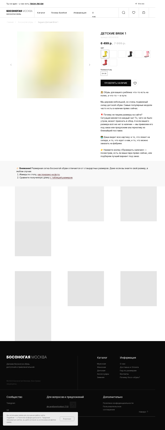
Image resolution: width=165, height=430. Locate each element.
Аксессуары (103, 374)
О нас (122, 364)
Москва (141, 4)
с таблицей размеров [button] (61, 177)
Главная (10, 22)
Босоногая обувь (25, 22)
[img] (147, 411)
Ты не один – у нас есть (25, 4)
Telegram (10, 403)
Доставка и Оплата (129, 367)
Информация (80, 12)
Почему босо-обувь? (130, 377)
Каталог (41, 12)
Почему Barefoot (59, 12)
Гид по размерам (128, 370)
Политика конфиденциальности (118, 403)
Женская (101, 367)
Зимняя (100, 377)
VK (7, 410)
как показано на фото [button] (49, 174)
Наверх (142, 412)
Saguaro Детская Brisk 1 (48, 22)
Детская (101, 370)
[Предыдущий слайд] (11, 64)
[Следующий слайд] (89, 64)
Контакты (124, 374)
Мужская (101, 364)
